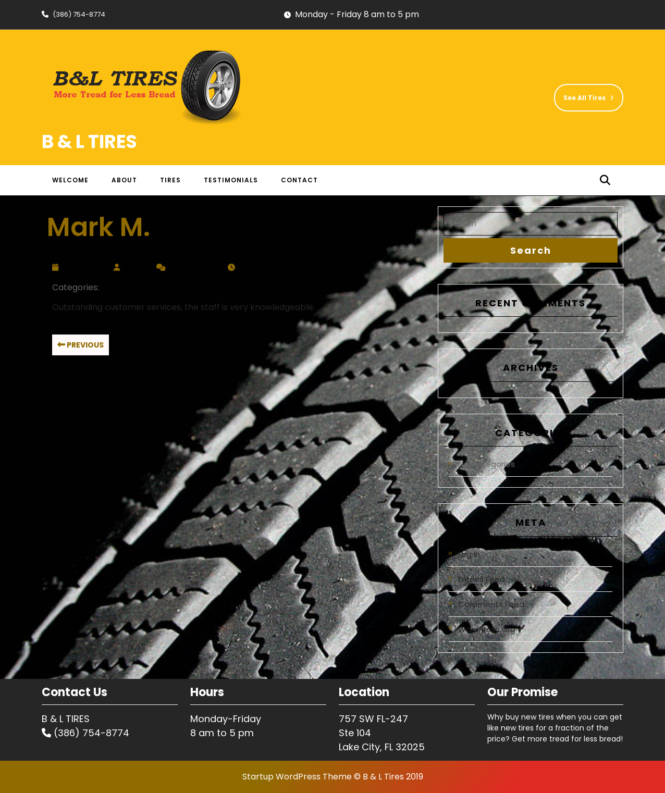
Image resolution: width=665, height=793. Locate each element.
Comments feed (491, 604)
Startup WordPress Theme (297, 777)
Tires (170, 180)
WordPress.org (486, 629)
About (124, 180)
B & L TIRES (89, 141)
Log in (469, 554)
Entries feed (481, 579)
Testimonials (231, 180)
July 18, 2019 (82, 267)
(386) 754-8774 (73, 14)
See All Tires (584, 93)
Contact (299, 180)
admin (134, 267)
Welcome (70, 180)
